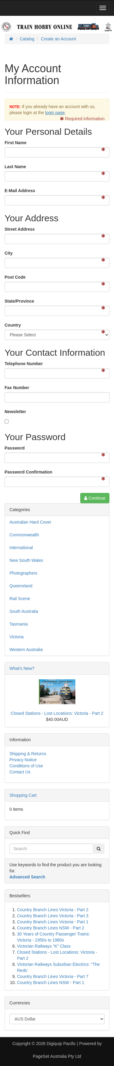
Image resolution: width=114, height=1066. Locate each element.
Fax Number (17, 387)
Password (15, 448)
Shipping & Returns (27, 753)
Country (13, 325)
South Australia (23, 611)
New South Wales (26, 560)
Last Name (15, 166)
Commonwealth (24, 534)
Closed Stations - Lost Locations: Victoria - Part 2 (57, 713)
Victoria (16, 636)
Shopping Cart (23, 795)
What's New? (21, 668)
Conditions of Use (26, 765)
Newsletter (15, 411)
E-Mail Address (20, 190)
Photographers (23, 573)
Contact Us (19, 771)
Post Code (15, 277)
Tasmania (18, 624)
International (21, 547)
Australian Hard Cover (30, 522)
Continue (94, 498)
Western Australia (26, 649)
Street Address (20, 229)
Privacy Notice (22, 759)
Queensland (21, 585)
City (8, 253)
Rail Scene (19, 598)
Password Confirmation (28, 472)
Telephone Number (24, 363)
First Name (15, 142)
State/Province (19, 301)
